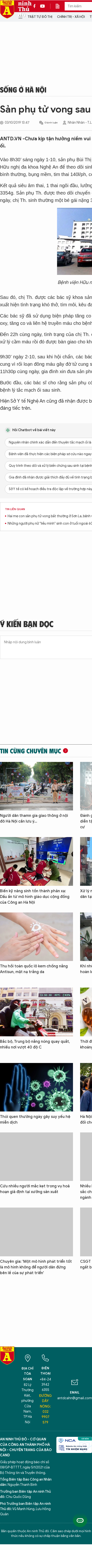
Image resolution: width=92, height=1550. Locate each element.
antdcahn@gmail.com (74, 1398)
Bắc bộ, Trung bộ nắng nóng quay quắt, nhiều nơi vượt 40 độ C (35, 1044)
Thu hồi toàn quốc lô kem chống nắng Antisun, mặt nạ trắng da (34, 969)
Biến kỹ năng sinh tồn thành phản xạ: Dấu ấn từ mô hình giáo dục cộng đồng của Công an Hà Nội (34, 897)
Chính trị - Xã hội (71, 17)
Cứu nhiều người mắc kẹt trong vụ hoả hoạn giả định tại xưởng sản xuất (35, 1189)
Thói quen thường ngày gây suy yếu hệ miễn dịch (35, 1119)
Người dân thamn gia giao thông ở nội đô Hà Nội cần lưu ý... (34, 818)
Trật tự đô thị (40, 17)
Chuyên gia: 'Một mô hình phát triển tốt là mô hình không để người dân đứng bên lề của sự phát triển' (36, 1267)
